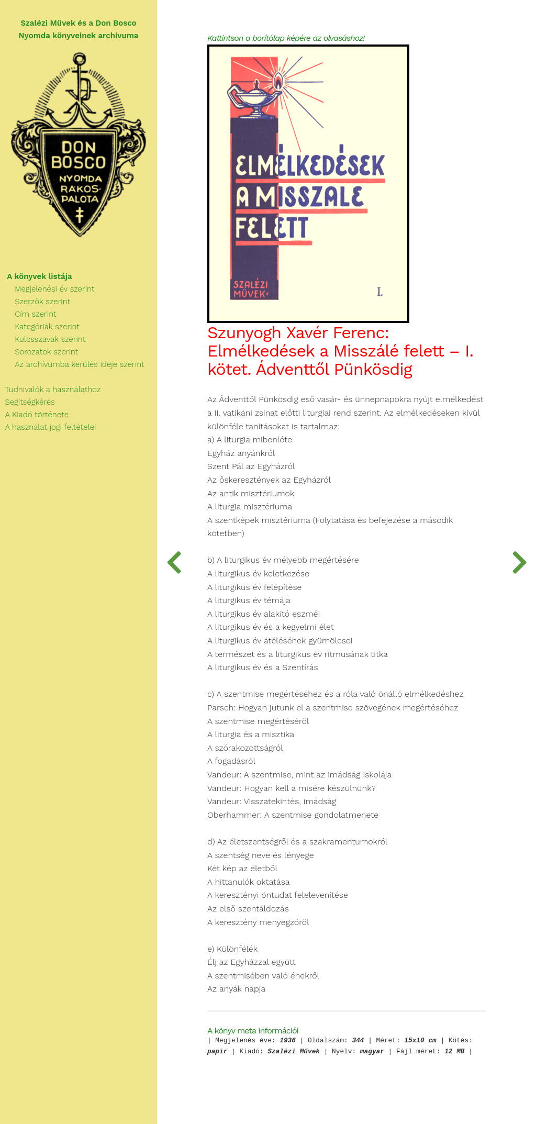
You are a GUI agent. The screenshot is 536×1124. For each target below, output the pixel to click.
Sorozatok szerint (39, 352)
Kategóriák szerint (40, 326)
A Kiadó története (34, 414)
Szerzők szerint (35, 301)
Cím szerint (28, 314)
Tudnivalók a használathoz (50, 389)
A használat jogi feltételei (48, 427)
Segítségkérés (27, 402)
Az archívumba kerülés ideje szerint (72, 364)
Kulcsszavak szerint (42, 339)
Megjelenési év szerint (47, 289)
